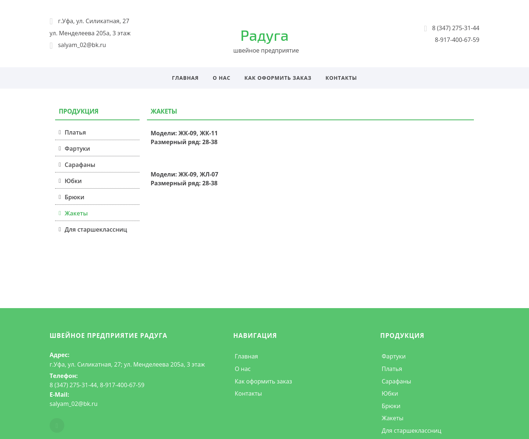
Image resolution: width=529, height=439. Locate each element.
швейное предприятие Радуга (108, 335)
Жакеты (76, 213)
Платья (75, 132)
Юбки (73, 181)
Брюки (74, 197)
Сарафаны (80, 165)
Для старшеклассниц (96, 229)
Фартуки (77, 148)
